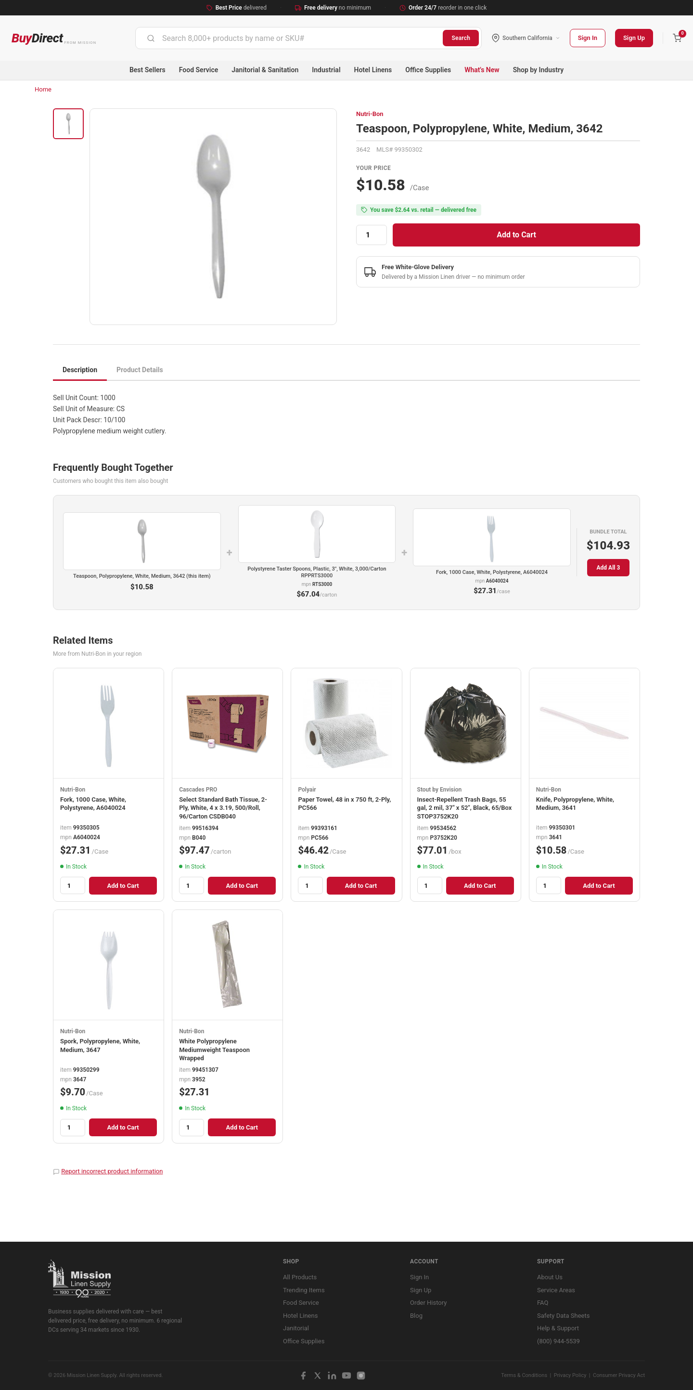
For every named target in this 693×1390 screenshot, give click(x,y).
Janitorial (296, 1328)
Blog (416, 1315)
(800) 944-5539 (558, 1341)
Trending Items (304, 1290)
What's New (482, 70)
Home (43, 89)
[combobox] (289, 38)
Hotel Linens (373, 70)
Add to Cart (516, 234)
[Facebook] (303, 1375)
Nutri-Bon (370, 113)
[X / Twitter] (317, 1375)
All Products (300, 1277)
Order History (428, 1302)
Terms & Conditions (524, 1375)
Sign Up (634, 37)
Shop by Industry (538, 70)
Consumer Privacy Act (619, 1375)
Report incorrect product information (112, 1171)
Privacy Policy (570, 1375)
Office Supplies (428, 70)
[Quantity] (371, 235)
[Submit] (151, 38)
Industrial (326, 70)
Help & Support (558, 1328)
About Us (550, 1277)
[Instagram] (361, 1375)
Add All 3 (608, 567)
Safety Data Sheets (563, 1315)
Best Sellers (147, 70)
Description (80, 370)
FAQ (542, 1302)
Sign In (587, 37)
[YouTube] (346, 1375)
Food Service (198, 70)
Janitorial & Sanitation (264, 70)
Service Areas (556, 1290)
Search (460, 38)
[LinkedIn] (332, 1375)
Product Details (139, 370)
